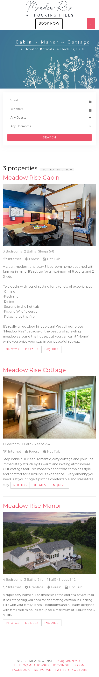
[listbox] (49, 59)
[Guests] (49, 117)
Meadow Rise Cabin (31, 177)
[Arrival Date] (47, 100)
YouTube (79, 670)
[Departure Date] (47, 109)
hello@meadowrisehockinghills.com (49, 665)
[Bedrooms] (49, 126)
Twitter (62, 670)
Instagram (42, 670)
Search (49, 137)
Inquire (51, 349)
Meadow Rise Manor (32, 505)
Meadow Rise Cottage (34, 370)
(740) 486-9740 (68, 661)
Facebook (21, 670)
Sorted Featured (57, 169)
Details (32, 349)
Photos (12, 349)
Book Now (49, 23)
